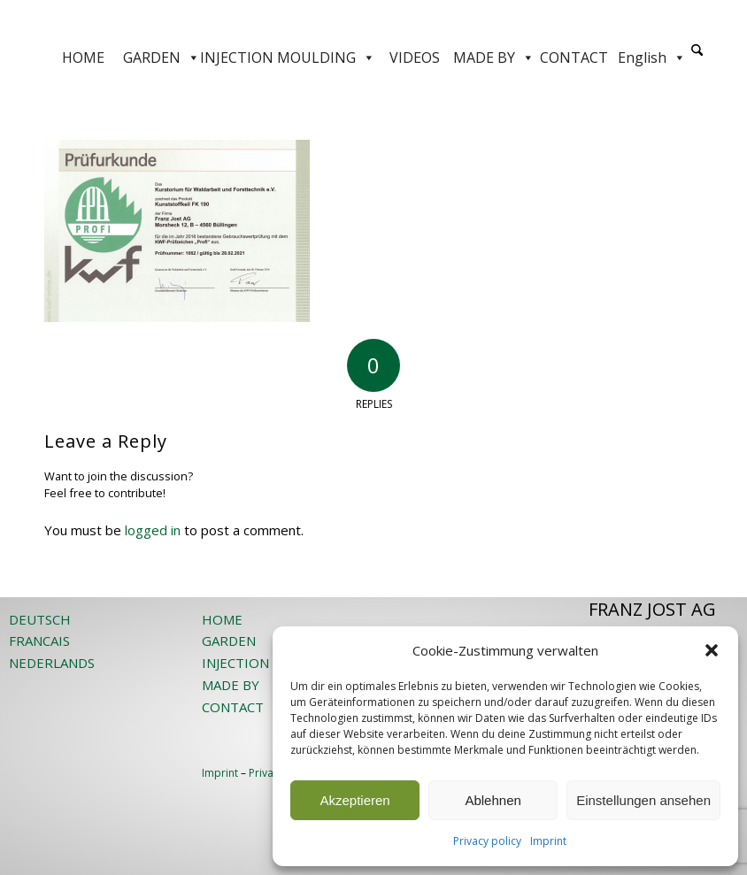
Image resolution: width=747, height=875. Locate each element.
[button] (711, 650)
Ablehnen (492, 800)
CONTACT (574, 57)
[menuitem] (697, 57)
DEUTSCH (40, 619)
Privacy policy (487, 840)
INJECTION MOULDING (287, 57)
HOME (83, 57)
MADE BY (494, 57)
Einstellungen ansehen (643, 800)
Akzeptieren (354, 800)
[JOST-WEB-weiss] (373, 20)
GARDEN (161, 57)
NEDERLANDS (52, 663)
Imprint (548, 840)
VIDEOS (414, 57)
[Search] (697, 51)
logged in (153, 530)
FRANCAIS (39, 640)
